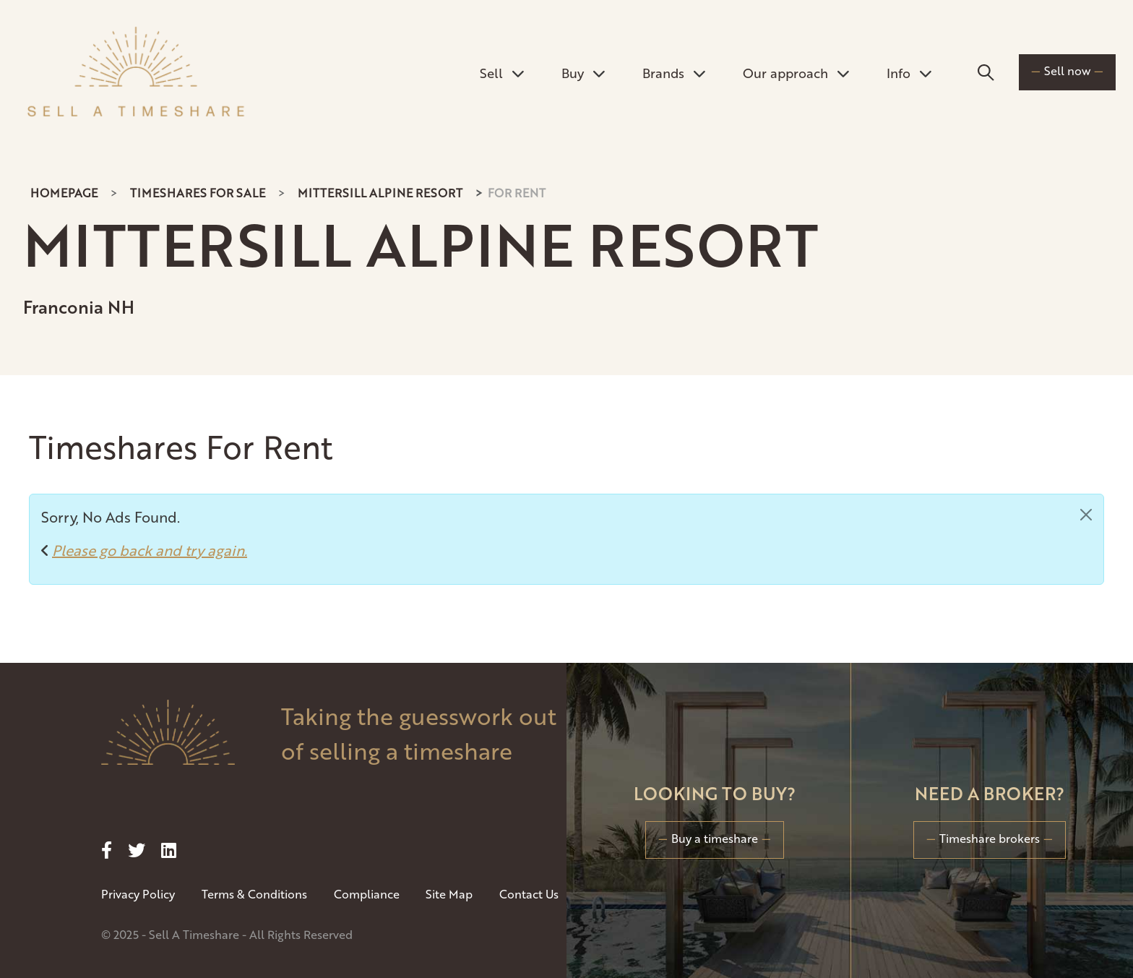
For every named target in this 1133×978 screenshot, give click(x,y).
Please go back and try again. (149, 549)
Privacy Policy (138, 893)
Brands (673, 72)
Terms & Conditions (254, 893)
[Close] (1086, 514)
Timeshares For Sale (197, 192)
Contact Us (529, 893)
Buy (583, 72)
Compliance (367, 893)
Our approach (796, 72)
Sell (502, 72)
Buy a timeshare (714, 838)
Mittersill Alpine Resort (380, 192)
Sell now (1067, 70)
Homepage (64, 192)
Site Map (449, 893)
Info (909, 72)
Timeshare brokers (989, 838)
